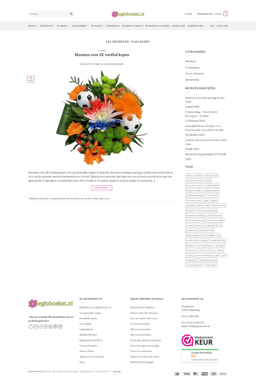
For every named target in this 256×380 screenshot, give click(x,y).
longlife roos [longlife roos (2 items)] (214, 235)
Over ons (222, 26)
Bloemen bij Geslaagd (141, 362)
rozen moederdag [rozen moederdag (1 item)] (203, 255)
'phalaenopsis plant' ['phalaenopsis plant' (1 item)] (195, 195)
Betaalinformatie (88, 318)
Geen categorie (194, 73)
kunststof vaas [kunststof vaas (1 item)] (207, 230)
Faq (212, 26)
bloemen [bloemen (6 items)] (190, 210)
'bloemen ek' (63, 198)
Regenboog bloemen (157, 26)
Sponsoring (192, 79)
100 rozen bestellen (140, 329)
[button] (188, 14)
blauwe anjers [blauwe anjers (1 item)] (204, 205)
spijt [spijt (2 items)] (217, 255)
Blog (82, 362)
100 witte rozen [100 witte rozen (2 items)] (193, 200)
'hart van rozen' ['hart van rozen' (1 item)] (193, 185)
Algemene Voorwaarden (92, 356)
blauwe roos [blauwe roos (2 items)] (219, 205)
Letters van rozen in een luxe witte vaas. (206, 142)
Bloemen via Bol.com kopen (144, 356)
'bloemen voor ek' (78, 198)
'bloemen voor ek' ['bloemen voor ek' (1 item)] (194, 180)
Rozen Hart (178, 26)
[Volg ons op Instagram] (36, 326)
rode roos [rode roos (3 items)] (191, 250)
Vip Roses (97, 25)
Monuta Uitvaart (88, 334)
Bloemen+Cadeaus (132, 26)
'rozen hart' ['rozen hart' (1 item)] (213, 195)
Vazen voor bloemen (141, 351)
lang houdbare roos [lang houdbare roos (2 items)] (195, 235)
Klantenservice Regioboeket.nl (95, 307)
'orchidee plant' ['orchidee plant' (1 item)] (211, 185)
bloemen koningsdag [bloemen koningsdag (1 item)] (207, 210)
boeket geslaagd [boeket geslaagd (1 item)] (215, 220)
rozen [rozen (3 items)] (189, 255)
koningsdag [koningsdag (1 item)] (191, 230)
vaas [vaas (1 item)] (224, 255)
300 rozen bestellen (140, 334)
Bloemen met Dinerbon (142, 307)
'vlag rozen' (104, 198)
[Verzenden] (71, 14)
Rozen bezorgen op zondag (144, 345)
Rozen (33, 25)
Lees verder (102, 187)
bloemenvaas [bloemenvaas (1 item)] (215, 215)
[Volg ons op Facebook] (31, 326)
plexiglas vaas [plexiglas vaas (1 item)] (192, 245)
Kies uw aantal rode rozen (143, 318)
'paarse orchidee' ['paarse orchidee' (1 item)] (194, 190)
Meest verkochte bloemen (144, 313)
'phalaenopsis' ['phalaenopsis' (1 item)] (212, 190)
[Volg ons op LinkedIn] (55, 326)
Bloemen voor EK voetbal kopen (102, 55)
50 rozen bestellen (140, 323)
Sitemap (117, 371)
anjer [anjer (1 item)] (206, 200)
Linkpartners (86, 329)
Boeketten (47, 25)
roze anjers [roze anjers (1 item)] (217, 250)
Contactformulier (88, 345)
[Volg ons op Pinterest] (50, 326)
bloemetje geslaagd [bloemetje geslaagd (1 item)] (195, 220)
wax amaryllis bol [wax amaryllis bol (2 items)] (194, 265)
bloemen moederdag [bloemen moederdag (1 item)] (196, 215)
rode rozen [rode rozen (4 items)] (204, 250)
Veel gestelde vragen (90, 313)
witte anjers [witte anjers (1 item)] (210, 265)
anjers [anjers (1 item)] (214, 200)
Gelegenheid (80, 25)
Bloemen (63, 25)
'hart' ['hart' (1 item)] (208, 180)
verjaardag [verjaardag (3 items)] (191, 260)
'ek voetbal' (93, 198)
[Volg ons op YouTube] (60, 326)
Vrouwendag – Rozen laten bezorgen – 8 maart (201, 113)
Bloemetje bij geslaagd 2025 (202, 154)
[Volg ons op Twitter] (45, 326)
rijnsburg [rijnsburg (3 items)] (206, 245)
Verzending (85, 323)
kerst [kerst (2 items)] (219, 225)
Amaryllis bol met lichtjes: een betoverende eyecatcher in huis (204, 127)
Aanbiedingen (196, 26)
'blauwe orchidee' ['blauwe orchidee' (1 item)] (194, 175)
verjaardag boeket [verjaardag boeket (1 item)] (208, 260)
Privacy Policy (87, 351)
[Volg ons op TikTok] (41, 326)
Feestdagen (192, 67)
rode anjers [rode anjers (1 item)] (219, 245)
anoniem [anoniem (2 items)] (190, 205)
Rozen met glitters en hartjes (145, 340)
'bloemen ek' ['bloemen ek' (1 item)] (212, 175)
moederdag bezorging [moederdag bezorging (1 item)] (197, 240)
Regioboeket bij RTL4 (91, 340)
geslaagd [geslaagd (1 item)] (209, 225)
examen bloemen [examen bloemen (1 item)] (194, 225)
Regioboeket (117, 64)
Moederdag (113, 26)
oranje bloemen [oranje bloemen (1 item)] (218, 240)
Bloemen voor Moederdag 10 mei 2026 (204, 99)
